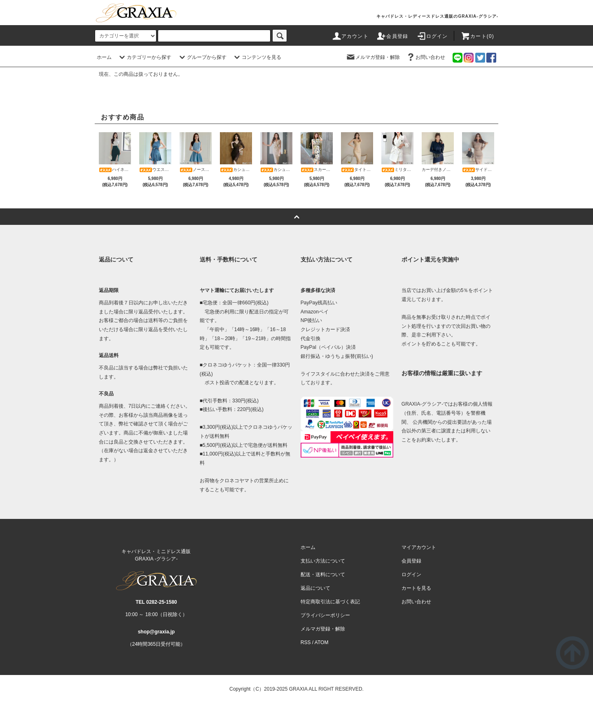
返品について (315, 588)
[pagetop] (296, 216)
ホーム (104, 57)
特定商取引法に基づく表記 (330, 602)
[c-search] (279, 35)
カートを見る (416, 588)
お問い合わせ (425, 57)
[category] (125, 36)
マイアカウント (419, 547)
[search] (214, 36)
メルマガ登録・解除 (373, 57)
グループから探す (201, 57)
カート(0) (477, 36)
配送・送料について (323, 574)
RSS (306, 642)
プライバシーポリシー (325, 615)
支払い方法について (323, 561)
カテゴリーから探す (144, 57)
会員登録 (392, 36)
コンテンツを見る (256, 57)
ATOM (322, 642)
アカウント (350, 36)
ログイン (432, 36)
